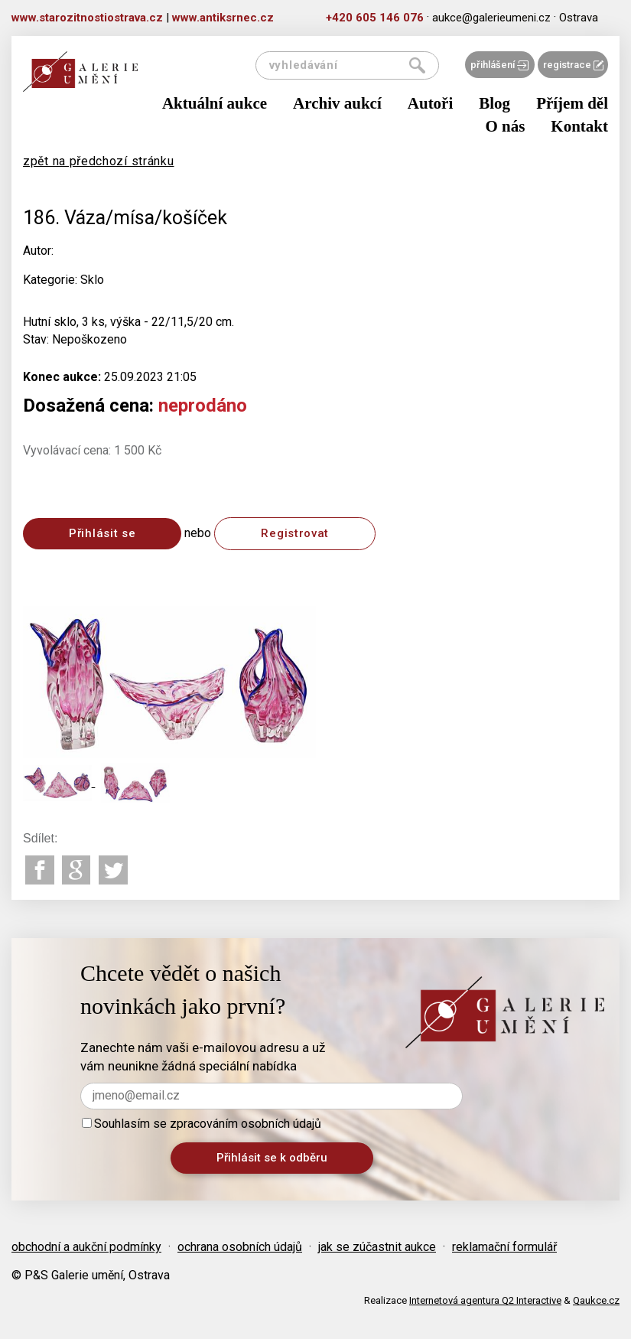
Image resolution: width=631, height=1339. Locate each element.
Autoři (431, 103)
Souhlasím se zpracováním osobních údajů (201, 1123)
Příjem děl (572, 103)
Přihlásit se (102, 533)
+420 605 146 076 (375, 17)
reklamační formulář (504, 1247)
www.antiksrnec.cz (223, 17)
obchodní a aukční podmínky (86, 1247)
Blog (494, 103)
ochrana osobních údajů (239, 1247)
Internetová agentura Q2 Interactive (485, 1300)
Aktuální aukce (214, 103)
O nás (505, 126)
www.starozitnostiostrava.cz (87, 17)
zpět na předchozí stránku (98, 161)
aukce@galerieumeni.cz (491, 17)
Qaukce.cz (596, 1300)
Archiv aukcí (337, 103)
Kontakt (579, 126)
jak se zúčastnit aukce (377, 1247)
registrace (573, 64)
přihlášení (499, 64)
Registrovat (295, 533)
